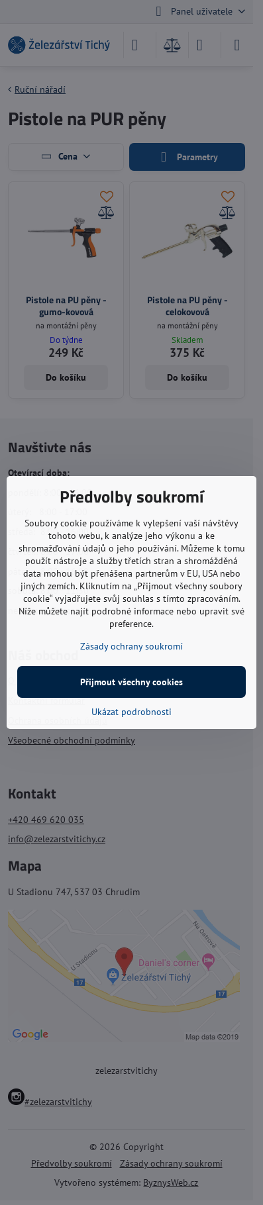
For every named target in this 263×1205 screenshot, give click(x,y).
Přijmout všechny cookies (131, 682)
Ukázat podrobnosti (131, 712)
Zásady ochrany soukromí (131, 646)
